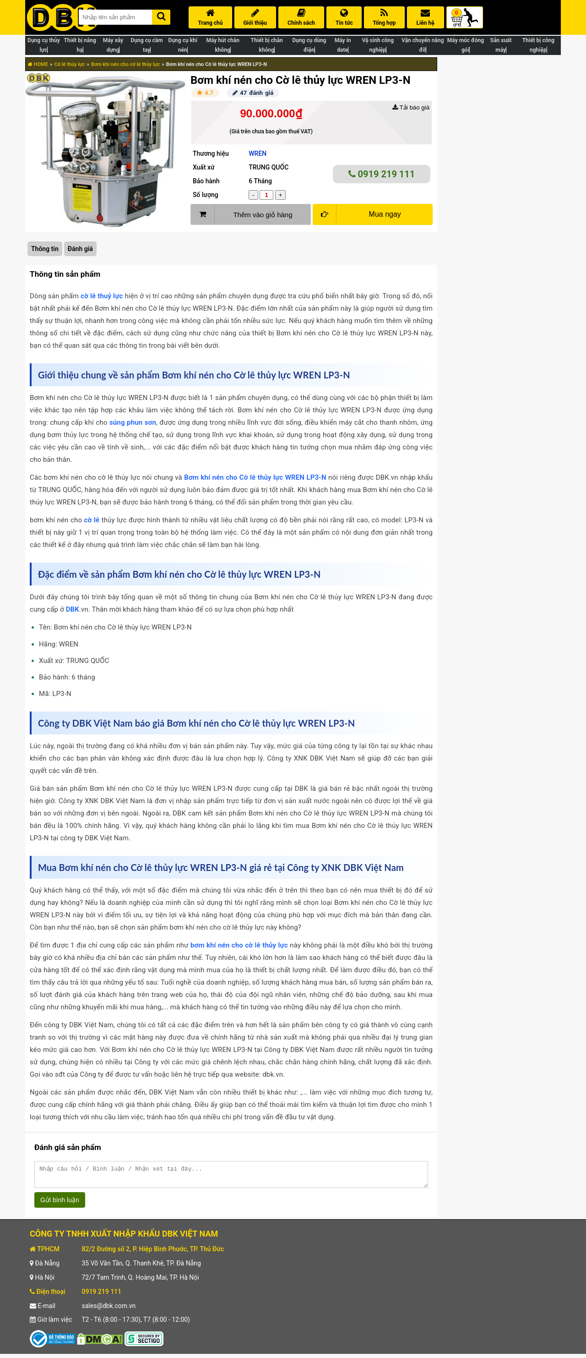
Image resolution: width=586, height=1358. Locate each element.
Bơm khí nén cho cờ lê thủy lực (125, 64)
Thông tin (45, 248)
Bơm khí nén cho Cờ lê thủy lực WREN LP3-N (255, 477)
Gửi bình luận (59, 1204)
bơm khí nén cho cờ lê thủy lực (239, 945)
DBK (72, 609)
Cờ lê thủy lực (69, 64)
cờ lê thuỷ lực (102, 296)
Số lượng (205, 194)
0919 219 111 (381, 174)
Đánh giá (80, 248)
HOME (38, 64)
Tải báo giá (410, 107)
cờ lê (92, 520)
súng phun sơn (132, 422)
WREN (257, 153)
